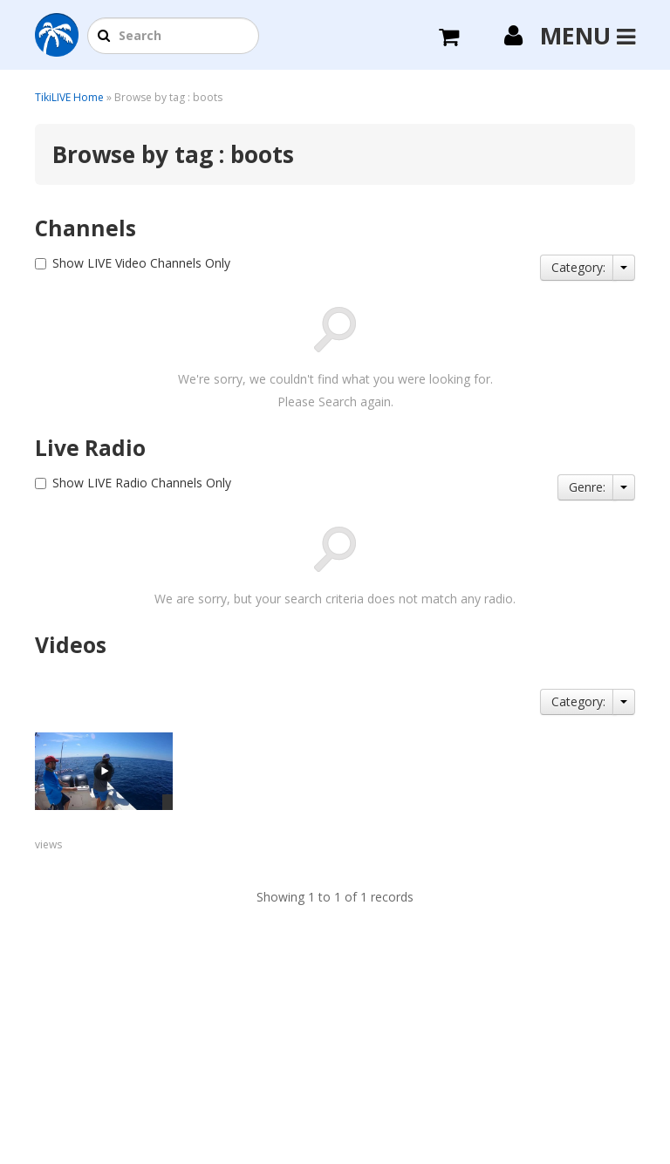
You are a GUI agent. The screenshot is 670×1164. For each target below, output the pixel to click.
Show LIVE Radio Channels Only (141, 482)
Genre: (587, 487)
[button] (104, 36)
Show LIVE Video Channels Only (141, 263)
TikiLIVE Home (69, 97)
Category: (578, 267)
